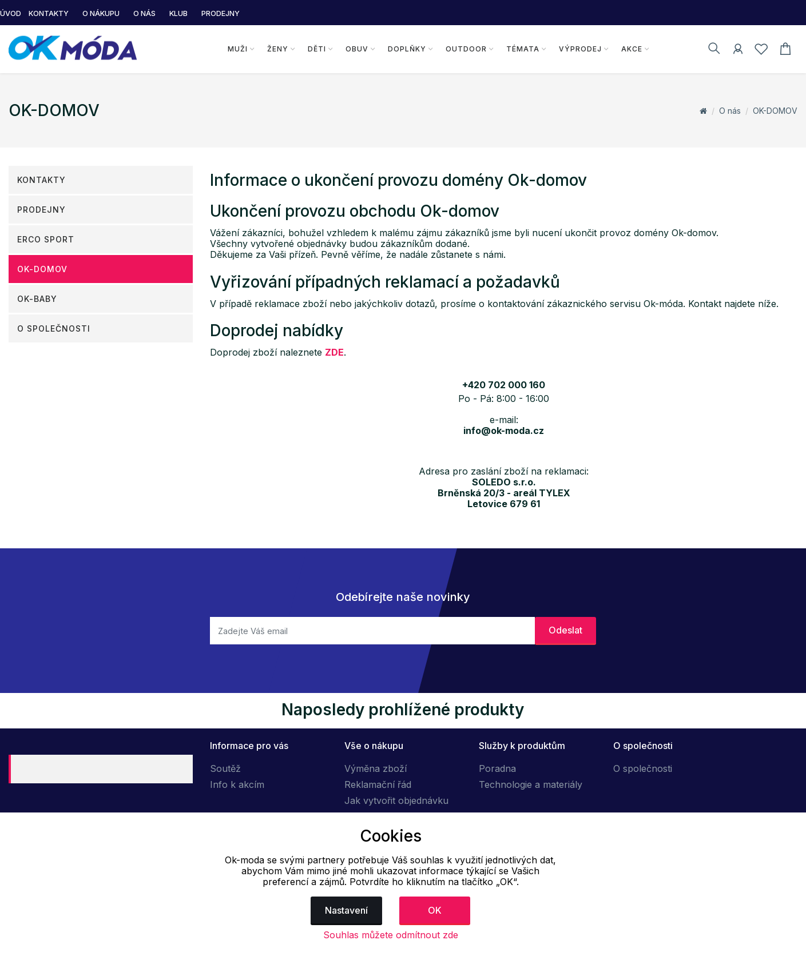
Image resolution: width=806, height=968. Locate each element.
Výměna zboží (375, 768)
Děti (317, 49)
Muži (238, 49)
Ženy (277, 49)
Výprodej (579, 49)
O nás (730, 110)
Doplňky (407, 49)
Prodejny (41, 209)
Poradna (497, 768)
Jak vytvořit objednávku (396, 800)
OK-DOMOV (775, 110)
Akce (631, 49)
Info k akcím (237, 784)
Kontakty (41, 180)
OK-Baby (37, 299)
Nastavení (346, 910)
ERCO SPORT (45, 239)
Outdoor (465, 49)
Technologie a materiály (530, 784)
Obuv (357, 49)
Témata (522, 49)
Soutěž (225, 768)
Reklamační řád (377, 784)
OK (435, 910)
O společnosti (53, 328)
